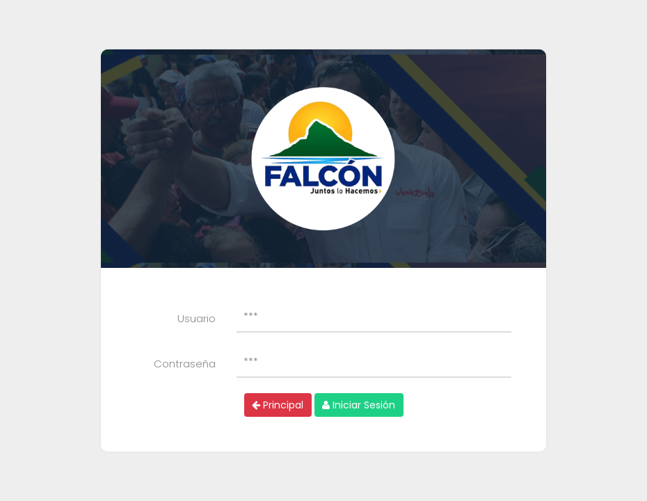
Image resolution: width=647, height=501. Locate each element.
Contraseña (185, 363)
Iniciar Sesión (358, 405)
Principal (277, 405)
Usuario (196, 318)
